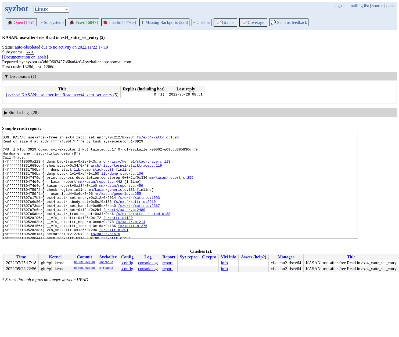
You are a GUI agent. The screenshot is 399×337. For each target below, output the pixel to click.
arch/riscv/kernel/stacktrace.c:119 (126, 172)
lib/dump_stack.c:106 (122, 182)
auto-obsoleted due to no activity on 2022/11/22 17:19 (61, 47)
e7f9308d (106, 268)
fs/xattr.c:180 (117, 235)
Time (21, 257)
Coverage (253, 22)
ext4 (30, 52)
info (224, 263)
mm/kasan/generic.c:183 (112, 201)
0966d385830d (84, 262)
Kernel (55, 257)
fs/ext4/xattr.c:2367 (139, 220)
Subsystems (52, 22)
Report (168, 257)
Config (127, 257)
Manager (286, 257)
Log (148, 257)
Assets (246, 257)
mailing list (359, 5)
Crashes (201, 22)
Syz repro (188, 257)
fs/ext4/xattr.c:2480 (124, 225)
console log (148, 263)
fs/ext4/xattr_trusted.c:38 (143, 230)
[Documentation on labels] (25, 57)
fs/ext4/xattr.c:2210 (135, 216)
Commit (84, 257)
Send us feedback (289, 22)
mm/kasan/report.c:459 (121, 196)
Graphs (225, 22)
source (377, 5)
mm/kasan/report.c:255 (171, 187)
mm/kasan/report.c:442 (100, 191)
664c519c (106, 262)
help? (260, 257)
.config (127, 263)
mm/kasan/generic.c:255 (118, 206)
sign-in (340, 5)
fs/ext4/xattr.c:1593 (158, 138)
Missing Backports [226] (164, 22)
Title (351, 257)
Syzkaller (108, 257)
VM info (228, 257)
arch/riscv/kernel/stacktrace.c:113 (134, 167)
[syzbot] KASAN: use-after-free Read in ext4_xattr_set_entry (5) (62, 95)
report (167, 263)
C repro (209, 257)
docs (390, 5)
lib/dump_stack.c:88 (94, 177)
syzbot (16, 8)
